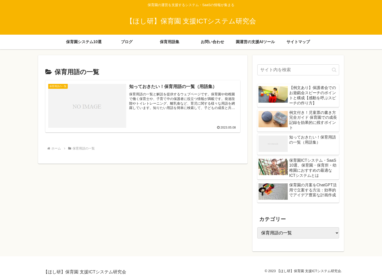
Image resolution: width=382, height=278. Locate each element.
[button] (334, 70)
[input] (298, 69)
